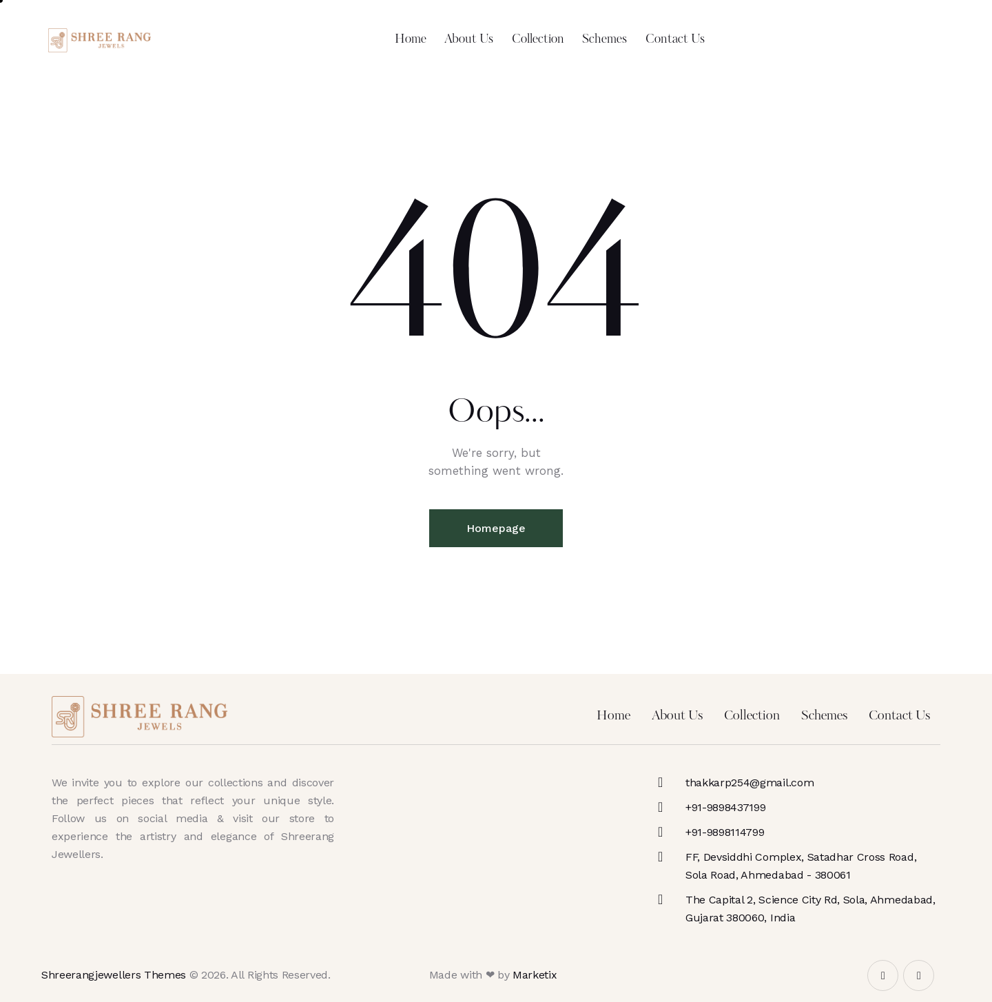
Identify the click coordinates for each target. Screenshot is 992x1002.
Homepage (496, 528)
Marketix (535, 974)
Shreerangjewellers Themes (113, 974)
